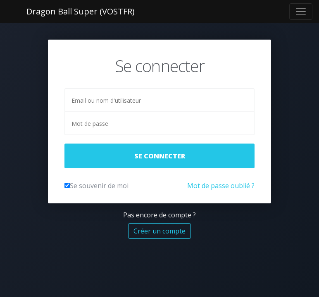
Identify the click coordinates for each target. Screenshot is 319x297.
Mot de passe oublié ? (221, 185)
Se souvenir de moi (99, 185)
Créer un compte (159, 231)
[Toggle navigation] (300, 11)
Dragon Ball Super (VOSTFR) (80, 11)
